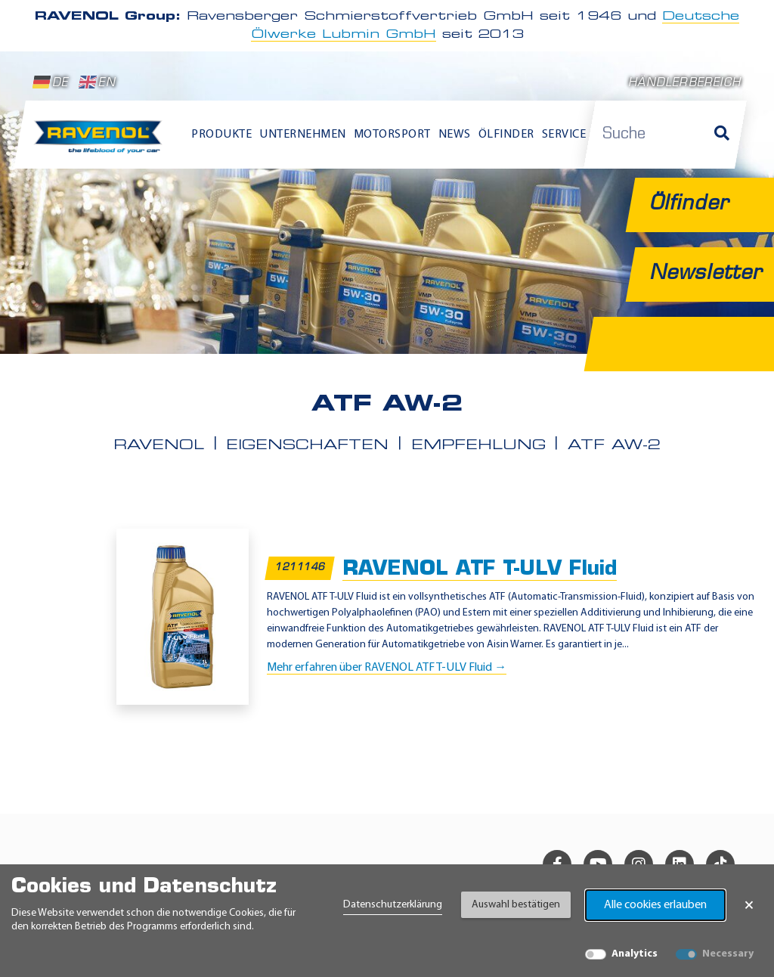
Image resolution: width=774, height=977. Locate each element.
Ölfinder (506, 135)
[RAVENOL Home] (101, 141)
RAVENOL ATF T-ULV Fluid (479, 570)
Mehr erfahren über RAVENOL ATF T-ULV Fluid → (386, 668)
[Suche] (721, 134)
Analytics (634, 954)
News (454, 135)
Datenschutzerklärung (392, 904)
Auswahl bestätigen (516, 904)
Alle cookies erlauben (655, 905)
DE (50, 82)
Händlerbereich (684, 83)
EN (97, 82)
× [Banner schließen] (749, 905)
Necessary (728, 954)
